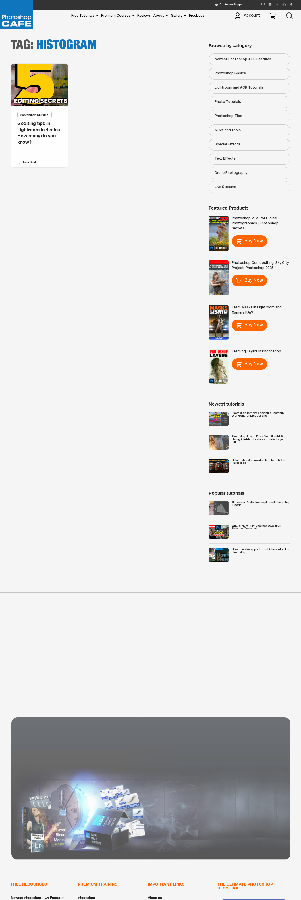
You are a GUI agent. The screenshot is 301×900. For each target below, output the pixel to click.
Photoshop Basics (230, 73)
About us (155, 897)
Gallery (176, 15)
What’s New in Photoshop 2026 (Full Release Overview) (256, 527)
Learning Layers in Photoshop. (257, 351)
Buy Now (249, 241)
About (158, 15)
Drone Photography (231, 172)
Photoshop (86, 897)
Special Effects (227, 144)
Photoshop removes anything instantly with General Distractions (258, 414)
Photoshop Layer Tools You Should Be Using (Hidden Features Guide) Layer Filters (258, 439)
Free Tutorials (82, 15)
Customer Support (229, 5)
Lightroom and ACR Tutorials (239, 87)
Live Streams (225, 187)
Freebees (196, 15)
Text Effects (225, 158)
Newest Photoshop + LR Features (243, 59)
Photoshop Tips (228, 116)
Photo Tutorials (228, 101)
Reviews (144, 15)
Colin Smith (30, 162)
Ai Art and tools (228, 130)
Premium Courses (115, 15)
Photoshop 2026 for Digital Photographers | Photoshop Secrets (255, 223)
